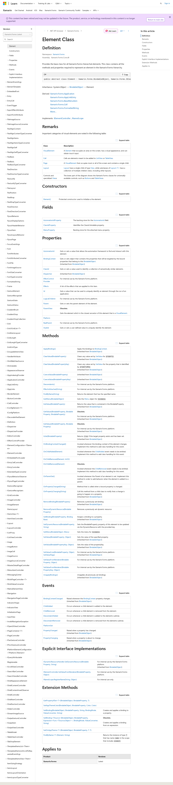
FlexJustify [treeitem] (11, 178)
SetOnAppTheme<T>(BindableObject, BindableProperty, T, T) (67, 730)
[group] (86, 79)
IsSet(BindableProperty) (52, 436)
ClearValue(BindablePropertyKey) (56, 364)
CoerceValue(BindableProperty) (55, 374)
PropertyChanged (50, 630)
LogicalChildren (49, 298)
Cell (44, 158)
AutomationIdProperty (52, 220)
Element (68, 150)
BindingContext (49, 258)
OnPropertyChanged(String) (54, 486)
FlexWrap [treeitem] (10, 197)
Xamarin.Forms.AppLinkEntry (63, 97)
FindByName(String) (51, 394)
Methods (145, 52)
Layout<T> (115, 168)
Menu (86, 399)
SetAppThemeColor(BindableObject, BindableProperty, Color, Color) (69, 705)
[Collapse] (31, 29)
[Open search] (160, 3)
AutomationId (99, 220)
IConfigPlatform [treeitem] (13, 412)
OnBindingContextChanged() (54, 444)
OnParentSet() (49, 476)
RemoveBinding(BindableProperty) (56, 501)
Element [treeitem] (12, 46)
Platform (46, 318)
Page (45, 163)
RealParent (47, 323)
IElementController (62, 118)
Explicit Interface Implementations (155, 59)
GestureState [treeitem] (12, 300)
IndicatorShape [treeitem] (13, 603)
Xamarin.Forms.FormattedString (64, 108)
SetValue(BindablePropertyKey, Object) (58, 544)
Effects (46, 286)
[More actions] (128, 31)
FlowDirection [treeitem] (12, 207)
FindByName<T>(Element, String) (56, 735)
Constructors (147, 42)
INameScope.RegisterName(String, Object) (60, 679)
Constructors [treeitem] (14, 51)
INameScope (77, 118)
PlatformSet (48, 625)
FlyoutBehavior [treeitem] (13, 216)
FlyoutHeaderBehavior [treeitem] (16, 225)
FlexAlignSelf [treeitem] (12, 147)
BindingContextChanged (53, 598)
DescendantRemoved (51, 620)
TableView (109, 158)
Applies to (146, 66)
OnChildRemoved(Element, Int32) (56, 459)
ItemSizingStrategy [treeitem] (14, 763)
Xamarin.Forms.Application (62, 93)
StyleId (46, 328)
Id (44, 291)
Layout (46, 168)
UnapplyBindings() (50, 575)
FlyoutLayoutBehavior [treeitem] (15, 235)
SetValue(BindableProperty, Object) (57, 537)
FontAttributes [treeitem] (13, 253)
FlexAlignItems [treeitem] (13, 138)
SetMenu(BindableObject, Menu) (56, 532)
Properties (146, 49)
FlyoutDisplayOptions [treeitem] (15, 221)
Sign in (167, 3)
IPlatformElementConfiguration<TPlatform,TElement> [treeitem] (19, 651)
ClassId (46, 269)
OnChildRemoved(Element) (54, 464)
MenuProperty (49, 230)
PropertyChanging (50, 638)
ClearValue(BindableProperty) (54, 356)
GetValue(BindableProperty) (54, 404)
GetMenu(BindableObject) (53, 399)
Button (87, 178)
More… (53, 111)
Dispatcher (47, 274)
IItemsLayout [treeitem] (12, 509)
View (92, 168)
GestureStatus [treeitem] (12, 305)
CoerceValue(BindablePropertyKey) (57, 379)
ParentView (47, 308)
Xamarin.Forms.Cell (58, 104)
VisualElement (48, 150)
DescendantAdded (50, 616)
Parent (46, 303)
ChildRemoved (101, 468)
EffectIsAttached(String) (52, 389)
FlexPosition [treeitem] (11, 192)
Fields (144, 45)
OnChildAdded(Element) (52, 451)
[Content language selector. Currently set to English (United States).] (15, 780)
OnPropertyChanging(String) (54, 491)
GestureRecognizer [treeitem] (14, 295)
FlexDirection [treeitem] (12, 169)
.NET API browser (56, 31)
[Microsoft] (4, 3)
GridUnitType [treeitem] (12, 347)
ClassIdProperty (49, 225)
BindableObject (76, 87)
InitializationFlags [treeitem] (14, 612)
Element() (47, 199)
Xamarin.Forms (73, 31)
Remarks (145, 39)
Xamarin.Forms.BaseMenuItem (63, 100)
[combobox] (17, 34)
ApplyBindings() (49, 349)
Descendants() (49, 384)
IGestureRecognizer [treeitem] (14, 486)
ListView (99, 158)
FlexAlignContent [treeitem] (14, 129)
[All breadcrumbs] (44, 31)
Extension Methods (149, 62)
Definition (146, 35)
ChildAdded (99, 451)
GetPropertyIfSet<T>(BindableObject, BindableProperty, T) (66, 700)
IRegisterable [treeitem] (12, 662)
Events (144, 56)
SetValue (99, 356)
